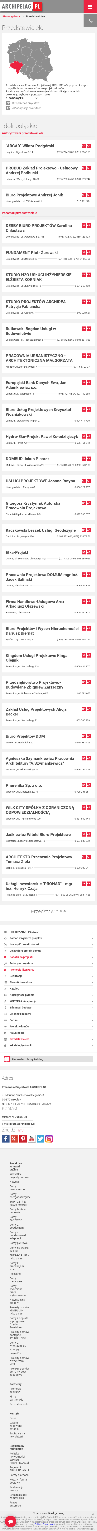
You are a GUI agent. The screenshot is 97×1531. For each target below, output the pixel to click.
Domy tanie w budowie (18, 1211)
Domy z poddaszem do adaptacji (18, 1235)
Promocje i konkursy (16, 1390)
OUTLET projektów (16, 1352)
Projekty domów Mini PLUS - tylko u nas (19, 1310)
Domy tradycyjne (16, 1280)
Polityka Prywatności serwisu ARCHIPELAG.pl (19, 1458)
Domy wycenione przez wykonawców (18, 1290)
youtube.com (32, 1139)
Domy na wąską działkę (19, 1249)
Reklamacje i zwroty (17, 1489)
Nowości (15, 1181)
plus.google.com (14, 1139)
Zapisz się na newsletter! (17, 1435)
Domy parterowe (16, 1218)
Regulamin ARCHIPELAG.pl (19, 1469)
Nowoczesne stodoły (17, 1301)
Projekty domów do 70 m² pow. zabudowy (19, 1371)
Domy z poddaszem (17, 1226)
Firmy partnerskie (16, 1398)
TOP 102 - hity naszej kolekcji (18, 1203)
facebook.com (6, 1139)
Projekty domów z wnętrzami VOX (19, 1361)
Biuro (13, 1418)
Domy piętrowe (18, 1242)
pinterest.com (23, 1139)
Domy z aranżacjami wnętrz (17, 1266)
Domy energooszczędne (19, 1195)
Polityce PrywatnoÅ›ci (45, 1524)
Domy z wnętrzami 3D (18, 1344)
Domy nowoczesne (17, 1188)
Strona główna (11, 16)
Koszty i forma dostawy (18, 1481)
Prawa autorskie (15, 1504)
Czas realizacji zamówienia (18, 1496)
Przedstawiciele (19, 1404)
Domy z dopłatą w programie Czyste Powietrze (19, 1323)
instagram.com (49, 1139)
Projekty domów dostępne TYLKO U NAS (19, 1335)
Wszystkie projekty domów (19, 1176)
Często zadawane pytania (16, 1425)
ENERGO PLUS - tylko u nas (19, 1257)
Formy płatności (19, 1474)
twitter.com (40, 1139)
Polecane (15, 1273)
